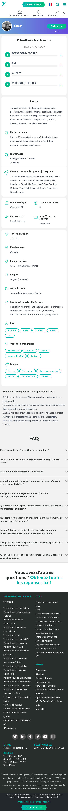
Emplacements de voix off (48, 644)
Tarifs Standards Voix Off (48, 617)
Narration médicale (12, 662)
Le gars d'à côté (15, 356)
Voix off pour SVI (11, 635)
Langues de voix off (45, 625)
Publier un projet (32, 4)
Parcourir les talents (20, 13)
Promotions (38, 13)
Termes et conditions (45, 685)
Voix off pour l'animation (15, 658)
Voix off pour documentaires (16, 685)
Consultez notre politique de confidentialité (37, 797)
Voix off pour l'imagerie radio (17, 681)
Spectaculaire (28, 376)
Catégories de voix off (46, 636)
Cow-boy (30, 351)
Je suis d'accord (34, 807)
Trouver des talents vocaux (48, 621)
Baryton (12, 330)
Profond (39, 330)
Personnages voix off (46, 648)
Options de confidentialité (48, 697)
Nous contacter (43, 682)
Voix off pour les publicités (16, 608)
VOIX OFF (8, 602)
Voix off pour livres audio (15, 643)
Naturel (12, 371)
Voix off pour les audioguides (17, 677)
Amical (11, 376)
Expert (44, 351)
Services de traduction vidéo (16, 708)
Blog (38, 606)
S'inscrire (40, 674)
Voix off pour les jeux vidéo (16, 639)
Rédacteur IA (9, 728)
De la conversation (49, 371)
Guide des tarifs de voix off (48, 613)
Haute (53, 330)
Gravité (45, 376)
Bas (10, 336)
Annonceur (13, 351)
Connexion (41, 670)
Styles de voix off (44, 640)
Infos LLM (40, 709)
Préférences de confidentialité (34, 801)
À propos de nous (44, 678)
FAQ (38, 609)
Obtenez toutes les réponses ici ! (40, 580)
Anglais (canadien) (35, 47)
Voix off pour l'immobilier (15, 666)
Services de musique (12, 704)
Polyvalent (27, 371)
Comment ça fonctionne (47, 602)
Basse (26, 330)
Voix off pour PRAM (13, 646)
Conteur (34, 356)
